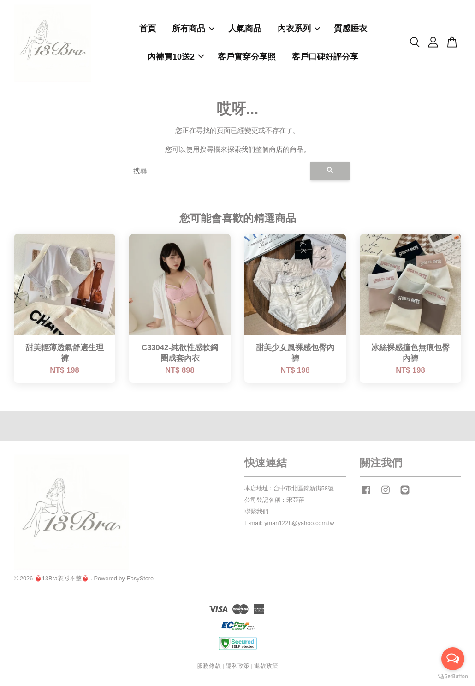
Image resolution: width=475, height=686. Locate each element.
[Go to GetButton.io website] (453, 677)
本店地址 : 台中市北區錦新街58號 (289, 489)
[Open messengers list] (452, 658)
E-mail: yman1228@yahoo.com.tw (289, 523)
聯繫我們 (256, 512)
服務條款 (209, 666)
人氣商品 (244, 29)
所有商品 (193, 29)
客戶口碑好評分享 (325, 57)
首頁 (147, 29)
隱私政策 (237, 666)
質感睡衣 (350, 29)
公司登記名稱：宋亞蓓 (274, 500)
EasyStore (140, 579)
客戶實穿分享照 (247, 57)
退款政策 (266, 666)
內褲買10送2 (176, 57)
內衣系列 (299, 29)
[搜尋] (218, 172)
